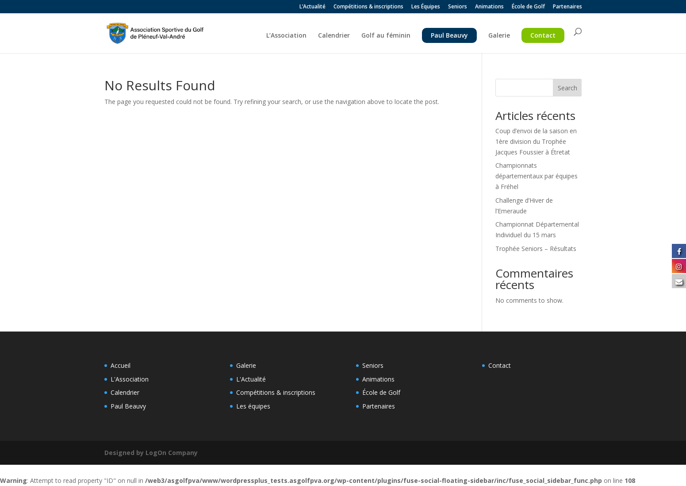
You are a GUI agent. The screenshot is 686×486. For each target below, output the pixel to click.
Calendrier (334, 35)
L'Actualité (251, 379)
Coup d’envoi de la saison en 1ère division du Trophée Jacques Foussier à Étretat (536, 141)
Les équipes (253, 406)
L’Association (286, 35)
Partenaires (567, 7)
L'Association (130, 379)
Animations (489, 7)
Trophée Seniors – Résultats (535, 248)
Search (567, 88)
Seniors (457, 7)
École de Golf (528, 7)
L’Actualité (312, 7)
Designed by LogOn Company (151, 452)
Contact (543, 35)
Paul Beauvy (449, 35)
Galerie (499, 35)
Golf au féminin (385, 35)
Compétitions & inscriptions (368, 7)
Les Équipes (425, 7)
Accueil (120, 365)
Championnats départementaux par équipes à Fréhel (536, 176)
